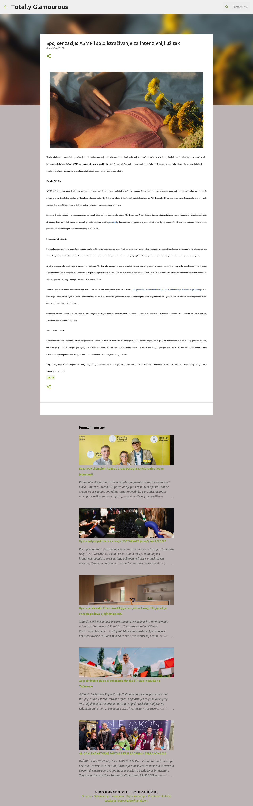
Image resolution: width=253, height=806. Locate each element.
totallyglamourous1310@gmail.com (126, 800)
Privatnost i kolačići (159, 796)
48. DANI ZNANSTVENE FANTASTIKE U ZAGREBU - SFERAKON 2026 (122, 753)
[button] (48, 56)
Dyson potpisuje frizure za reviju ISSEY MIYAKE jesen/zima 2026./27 (122, 541)
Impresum (117, 796)
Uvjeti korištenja (136, 796)
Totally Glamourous (39, 6)
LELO (51, 377)
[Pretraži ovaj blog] (229, 7)
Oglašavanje (101, 796)
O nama (87, 796)
